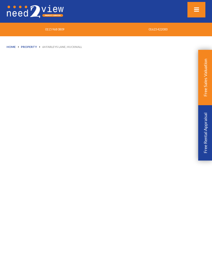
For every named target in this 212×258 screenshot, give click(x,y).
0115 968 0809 (54, 29)
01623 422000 (158, 29)
